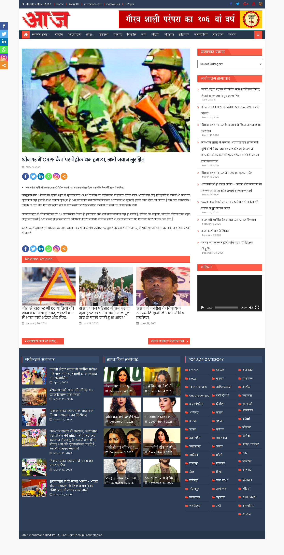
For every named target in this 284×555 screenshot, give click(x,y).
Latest (193, 370)
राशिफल (184, 35)
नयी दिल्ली (222, 396)
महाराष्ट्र (220, 497)
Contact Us (113, 4)
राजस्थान (247, 370)
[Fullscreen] (257, 307)
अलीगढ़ (193, 412)
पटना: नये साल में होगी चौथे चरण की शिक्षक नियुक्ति (227, 246)
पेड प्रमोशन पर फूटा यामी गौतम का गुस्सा (135, 386)
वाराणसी (247, 404)
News (192, 379)
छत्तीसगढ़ (194, 497)
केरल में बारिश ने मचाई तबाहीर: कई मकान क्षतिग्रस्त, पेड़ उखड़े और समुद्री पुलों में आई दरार (170, 341)
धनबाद (220, 379)
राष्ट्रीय (59, 35)
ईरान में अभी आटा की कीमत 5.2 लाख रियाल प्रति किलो (230, 110)
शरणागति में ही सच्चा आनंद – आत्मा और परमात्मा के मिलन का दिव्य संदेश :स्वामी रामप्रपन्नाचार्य (231, 187)
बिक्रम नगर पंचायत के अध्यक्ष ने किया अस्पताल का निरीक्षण (231, 128)
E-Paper (129, 4)
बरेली (219, 455)
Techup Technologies (88, 535)
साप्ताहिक (248, 506)
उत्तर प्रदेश (195, 438)
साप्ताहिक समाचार (122, 359)
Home (60, 4)
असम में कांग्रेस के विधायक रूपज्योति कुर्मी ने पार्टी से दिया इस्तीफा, (160, 313)
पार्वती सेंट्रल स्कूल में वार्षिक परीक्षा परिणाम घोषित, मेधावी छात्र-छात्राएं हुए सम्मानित (230, 92)
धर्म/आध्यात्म (223, 387)
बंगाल (219, 446)
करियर (117, 35)
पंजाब (219, 412)
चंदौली (246, 419)
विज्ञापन (169, 35)
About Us (73, 4)
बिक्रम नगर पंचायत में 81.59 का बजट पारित (226, 173)
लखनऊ (247, 396)
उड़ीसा (192, 429)
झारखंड (220, 370)
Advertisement (92, 4)
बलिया (246, 436)
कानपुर (193, 463)
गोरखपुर (194, 489)
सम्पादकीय (200, 35)
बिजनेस (131, 35)
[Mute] (251, 307)
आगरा (192, 421)
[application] (229, 293)
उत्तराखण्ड (195, 446)
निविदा (220, 404)
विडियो (155, 35)
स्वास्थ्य (104, 35)
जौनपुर (246, 427)
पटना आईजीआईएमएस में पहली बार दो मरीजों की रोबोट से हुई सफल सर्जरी (229, 205)
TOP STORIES (198, 387)
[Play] (203, 307)
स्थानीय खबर (39, 35)
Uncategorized (199, 396)
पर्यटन (232, 35)
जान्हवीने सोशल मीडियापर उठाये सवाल (173, 447)
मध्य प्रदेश (221, 480)
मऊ (244, 453)
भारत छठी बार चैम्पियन (215, 231)
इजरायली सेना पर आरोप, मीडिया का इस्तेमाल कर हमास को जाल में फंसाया (45, 341)
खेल (143, 35)
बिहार (219, 472)
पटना (219, 421)
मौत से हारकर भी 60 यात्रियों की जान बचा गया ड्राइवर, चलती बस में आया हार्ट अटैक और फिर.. (48, 313)
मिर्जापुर (246, 461)
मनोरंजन (218, 35)
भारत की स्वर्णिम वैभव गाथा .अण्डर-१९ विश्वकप (228, 220)
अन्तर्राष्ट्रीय (74, 35)
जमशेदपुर (194, 506)
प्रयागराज (221, 438)
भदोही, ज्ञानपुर (250, 444)
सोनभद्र (246, 470)
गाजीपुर (193, 480)
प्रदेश (89, 35)
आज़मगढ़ (247, 410)
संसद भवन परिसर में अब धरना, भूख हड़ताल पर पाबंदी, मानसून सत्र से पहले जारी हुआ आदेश (104, 313)
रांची (218, 506)
